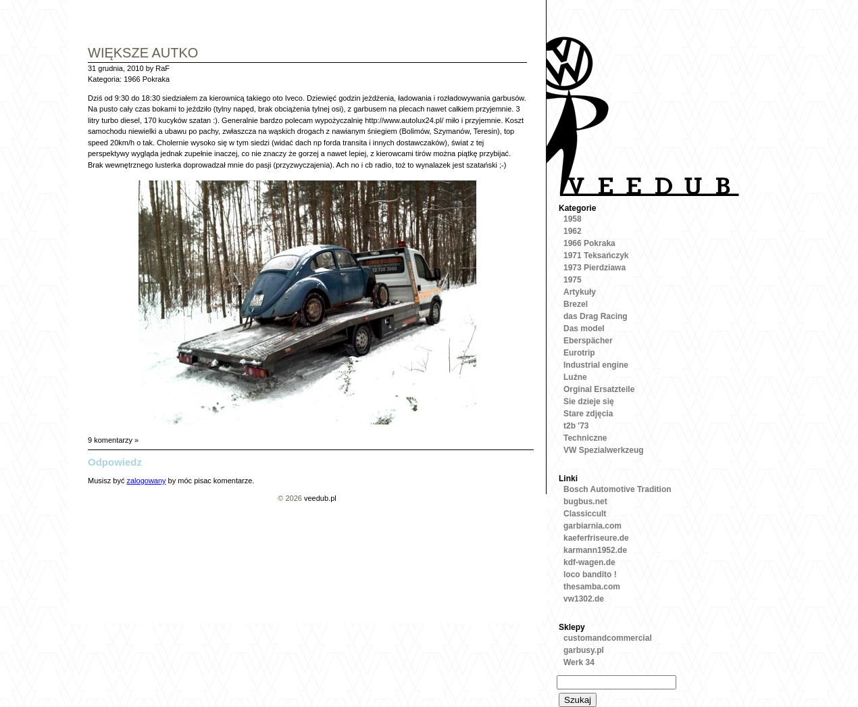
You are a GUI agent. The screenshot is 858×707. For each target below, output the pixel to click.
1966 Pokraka (147, 79)
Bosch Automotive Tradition (617, 489)
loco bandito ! (590, 574)
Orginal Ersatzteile (598, 389)
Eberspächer (588, 340)
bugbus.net (585, 501)
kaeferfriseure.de (596, 538)
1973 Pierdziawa (594, 267)
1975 (572, 280)
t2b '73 (576, 426)
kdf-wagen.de (589, 562)
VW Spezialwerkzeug (603, 450)
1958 (572, 219)
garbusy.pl (583, 650)
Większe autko (143, 53)
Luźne (575, 377)
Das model (584, 328)
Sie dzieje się (588, 401)
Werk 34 (579, 662)
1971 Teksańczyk (596, 255)
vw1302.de (583, 599)
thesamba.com (591, 586)
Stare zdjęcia (588, 413)
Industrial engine (595, 365)
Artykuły (579, 292)
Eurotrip (579, 353)
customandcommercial (607, 638)
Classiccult (584, 513)
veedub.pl (320, 498)
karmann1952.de (595, 550)
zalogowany (146, 481)
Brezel (575, 304)
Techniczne (585, 438)
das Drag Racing (595, 316)
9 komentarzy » (113, 440)
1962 (572, 231)
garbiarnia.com (592, 526)
